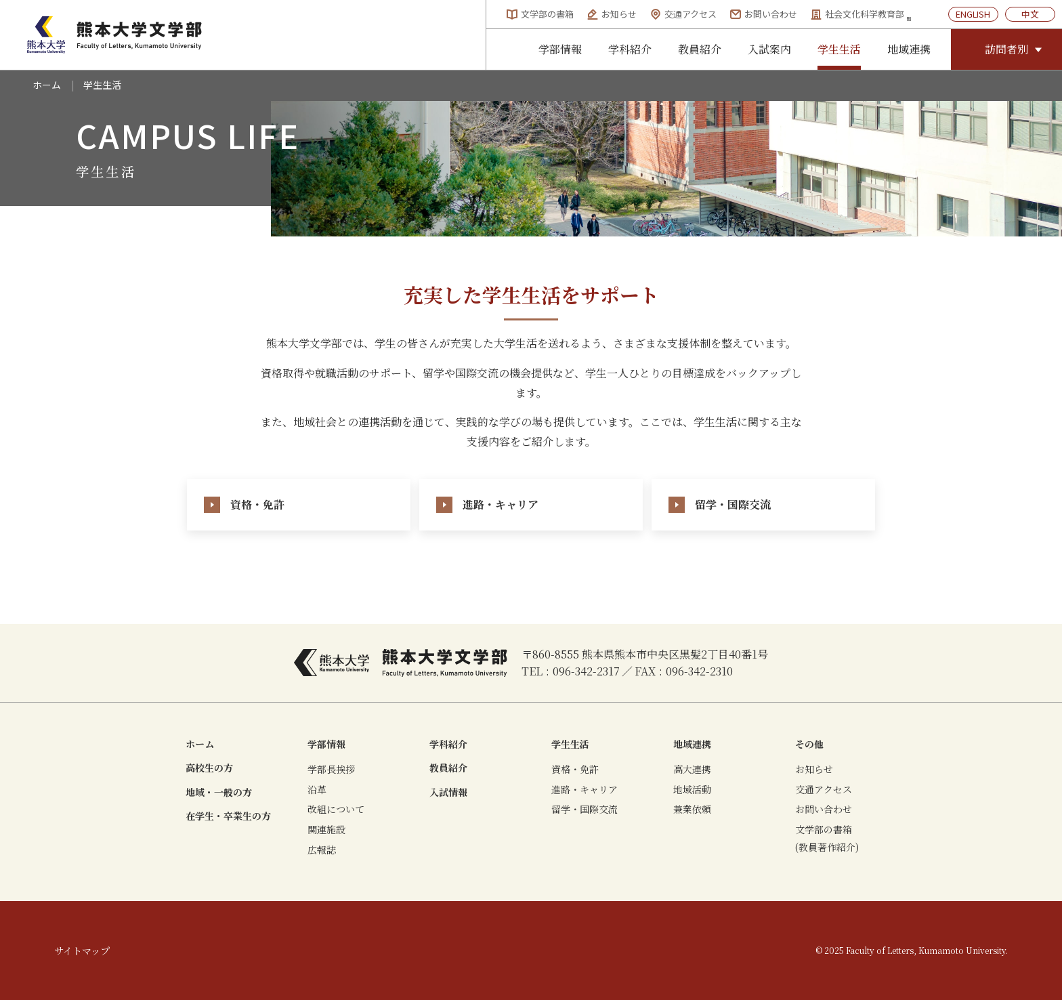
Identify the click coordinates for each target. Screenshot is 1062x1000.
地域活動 (692, 789)
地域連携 (909, 49)
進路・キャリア (584, 789)
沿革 (316, 789)
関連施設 (326, 829)
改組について (335, 809)
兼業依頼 (692, 809)
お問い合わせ (763, 13)
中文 (1030, 13)
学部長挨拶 (331, 769)
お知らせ (612, 13)
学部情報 (560, 49)
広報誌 (321, 849)
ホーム (47, 84)
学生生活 (839, 49)
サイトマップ (82, 950)
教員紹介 (699, 49)
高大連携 (692, 769)
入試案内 (769, 49)
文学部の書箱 (540, 13)
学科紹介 (630, 49)
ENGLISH (973, 13)
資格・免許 (575, 769)
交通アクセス (683, 13)
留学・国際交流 (584, 809)
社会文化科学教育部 (861, 14)
